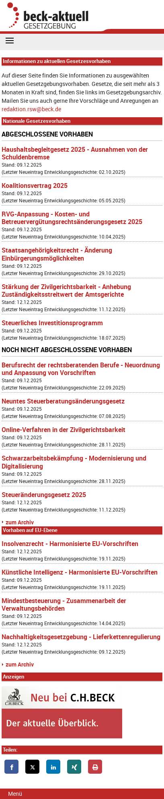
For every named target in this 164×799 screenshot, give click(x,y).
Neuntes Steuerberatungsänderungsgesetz (63, 401)
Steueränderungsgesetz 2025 (44, 494)
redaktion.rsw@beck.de (31, 109)
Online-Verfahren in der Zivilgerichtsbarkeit (63, 429)
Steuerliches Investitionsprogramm (52, 322)
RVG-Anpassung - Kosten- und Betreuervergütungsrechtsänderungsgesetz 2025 (72, 218)
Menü (15, 793)
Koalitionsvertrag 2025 (35, 185)
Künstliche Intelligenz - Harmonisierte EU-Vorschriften (80, 572)
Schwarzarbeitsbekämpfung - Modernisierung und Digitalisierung (74, 462)
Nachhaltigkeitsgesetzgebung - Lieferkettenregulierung (81, 636)
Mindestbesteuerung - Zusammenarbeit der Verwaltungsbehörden (64, 604)
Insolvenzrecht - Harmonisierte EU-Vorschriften (70, 543)
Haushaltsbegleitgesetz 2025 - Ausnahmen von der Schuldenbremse (75, 153)
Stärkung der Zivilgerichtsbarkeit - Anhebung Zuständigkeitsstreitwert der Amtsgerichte (66, 290)
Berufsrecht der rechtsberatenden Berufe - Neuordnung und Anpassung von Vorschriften (81, 369)
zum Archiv (20, 522)
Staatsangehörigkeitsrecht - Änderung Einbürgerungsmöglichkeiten (57, 254)
